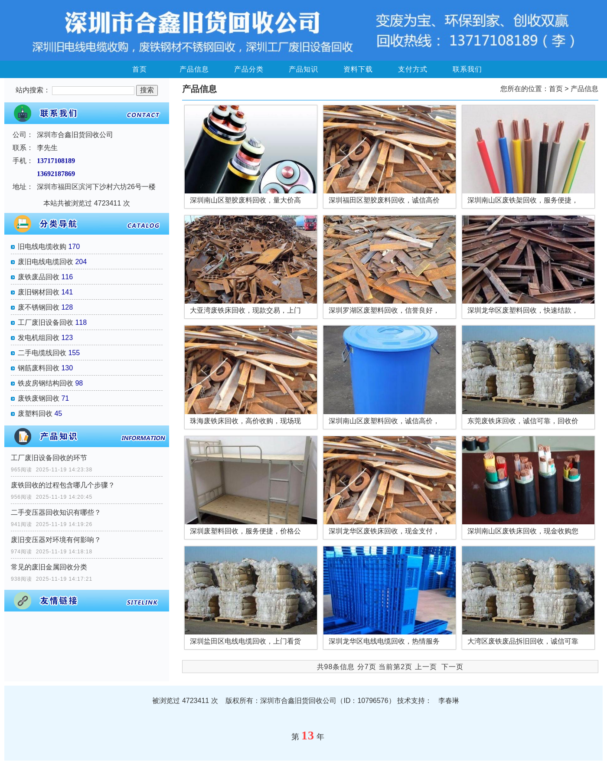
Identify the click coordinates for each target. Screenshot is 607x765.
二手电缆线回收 (42, 352)
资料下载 (358, 69)
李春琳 (448, 700)
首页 (139, 69)
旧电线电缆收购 (42, 246)
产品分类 (249, 69)
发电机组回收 (38, 337)
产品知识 (303, 69)
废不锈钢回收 (38, 307)
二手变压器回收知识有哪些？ (56, 512)
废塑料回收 (35, 413)
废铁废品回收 (38, 277)
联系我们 (467, 69)
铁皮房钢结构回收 (45, 383)
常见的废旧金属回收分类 (49, 567)
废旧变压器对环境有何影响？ (56, 539)
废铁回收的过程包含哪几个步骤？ (63, 485)
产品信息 (194, 69)
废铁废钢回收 (38, 398)
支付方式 (413, 69)
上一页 (426, 666)
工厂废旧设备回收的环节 (49, 457)
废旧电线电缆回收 (45, 261)
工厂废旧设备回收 (45, 322)
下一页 (452, 666)
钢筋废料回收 (38, 368)
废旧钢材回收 (38, 292)
